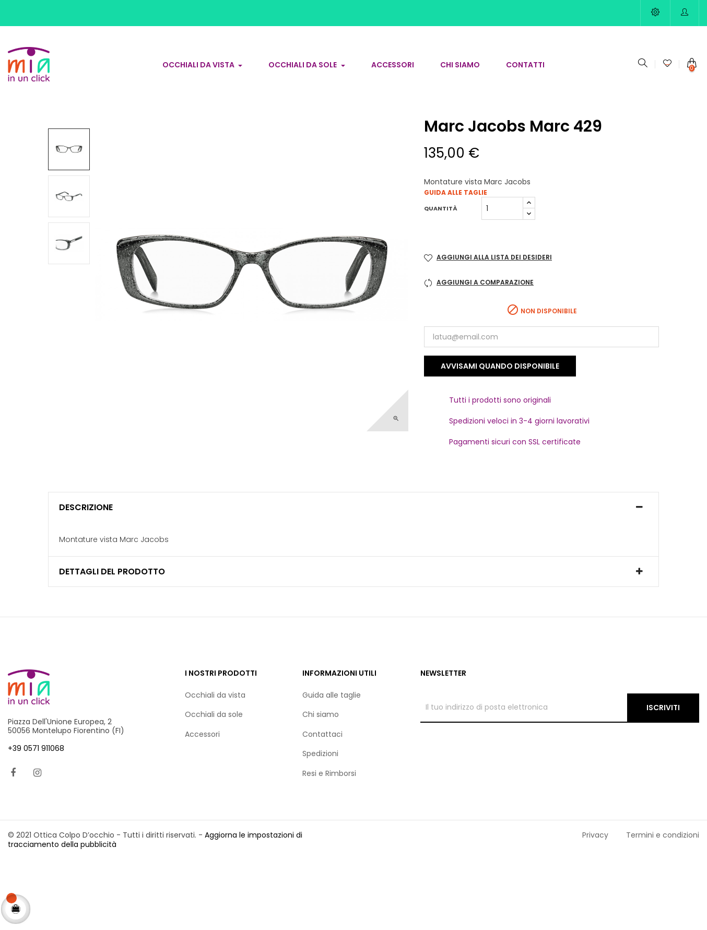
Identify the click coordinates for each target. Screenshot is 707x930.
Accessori (202, 804)
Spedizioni (320, 823)
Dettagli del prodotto (112, 641)
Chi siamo (320, 784)
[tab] (353, 577)
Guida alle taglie (455, 262)
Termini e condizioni (662, 905)
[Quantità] (502, 278)
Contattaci (322, 804)
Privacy (595, 905)
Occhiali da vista (215, 765)
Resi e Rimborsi (329, 843)
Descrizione (86, 577)
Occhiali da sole (214, 784)
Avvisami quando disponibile (500, 436)
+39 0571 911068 (36, 818)
